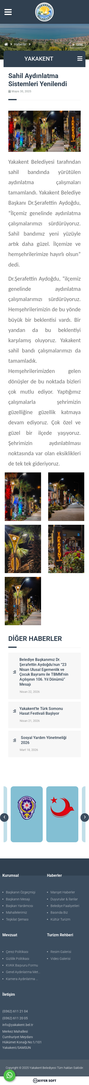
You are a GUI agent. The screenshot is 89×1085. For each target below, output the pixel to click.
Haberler (20, 44)
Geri (78, 44)
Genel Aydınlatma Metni (23, 972)
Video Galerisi (60, 959)
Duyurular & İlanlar (64, 899)
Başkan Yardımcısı (19, 906)
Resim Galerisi (61, 952)
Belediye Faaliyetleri (65, 906)
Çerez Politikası (17, 952)
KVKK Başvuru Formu (22, 965)
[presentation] (4, 817)
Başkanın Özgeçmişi (20, 892)
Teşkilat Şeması (17, 919)
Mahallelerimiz (16, 912)
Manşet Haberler (63, 892)
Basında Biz (59, 912)
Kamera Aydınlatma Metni (24, 979)
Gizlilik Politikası (17, 959)
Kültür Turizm (60, 919)
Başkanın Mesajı (18, 899)
